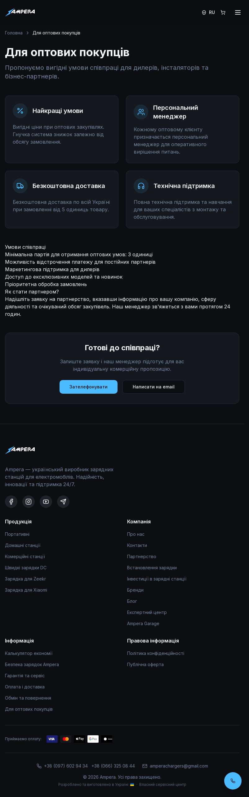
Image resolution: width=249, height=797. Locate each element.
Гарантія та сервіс (25, 675)
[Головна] (20, 12)
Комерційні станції (25, 556)
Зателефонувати (88, 386)
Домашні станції (22, 545)
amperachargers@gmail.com (175, 765)
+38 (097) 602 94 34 (66, 765)
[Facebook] (11, 501)
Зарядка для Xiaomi (26, 590)
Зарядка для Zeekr (25, 578)
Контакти (137, 545)
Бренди (135, 590)
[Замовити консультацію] (233, 781)
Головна (14, 32)
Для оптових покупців (29, 709)
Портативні (17, 534)
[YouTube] (46, 501)
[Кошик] (223, 12)
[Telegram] (63, 501)
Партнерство (141, 556)
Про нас (136, 534)
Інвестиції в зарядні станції (156, 578)
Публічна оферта (145, 664)
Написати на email (154, 386)
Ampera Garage (143, 623)
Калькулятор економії (28, 653)
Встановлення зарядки (152, 567)
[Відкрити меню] (238, 12)
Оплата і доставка (25, 686)
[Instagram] (28, 501)
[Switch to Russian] (208, 12)
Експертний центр (147, 612)
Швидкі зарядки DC (26, 567)
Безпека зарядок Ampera (32, 664)
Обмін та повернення (28, 698)
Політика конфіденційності (155, 653)
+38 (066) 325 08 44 (113, 765)
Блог (132, 601)
